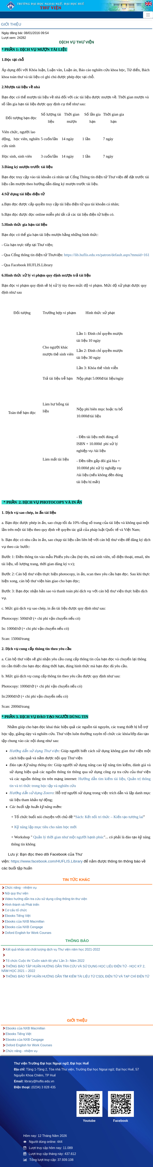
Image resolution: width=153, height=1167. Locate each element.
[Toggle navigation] (148, 14)
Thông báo (77, 941)
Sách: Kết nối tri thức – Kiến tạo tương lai (109, 817)
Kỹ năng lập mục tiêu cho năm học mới (45, 827)
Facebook (120, 1120)
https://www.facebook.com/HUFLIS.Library (46, 861)
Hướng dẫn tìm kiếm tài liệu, (102, 779)
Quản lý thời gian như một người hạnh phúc (68, 837)
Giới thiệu (11, 24)
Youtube (89, 1120)
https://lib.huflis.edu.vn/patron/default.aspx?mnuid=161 (106, 255)
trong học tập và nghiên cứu (54, 786)
